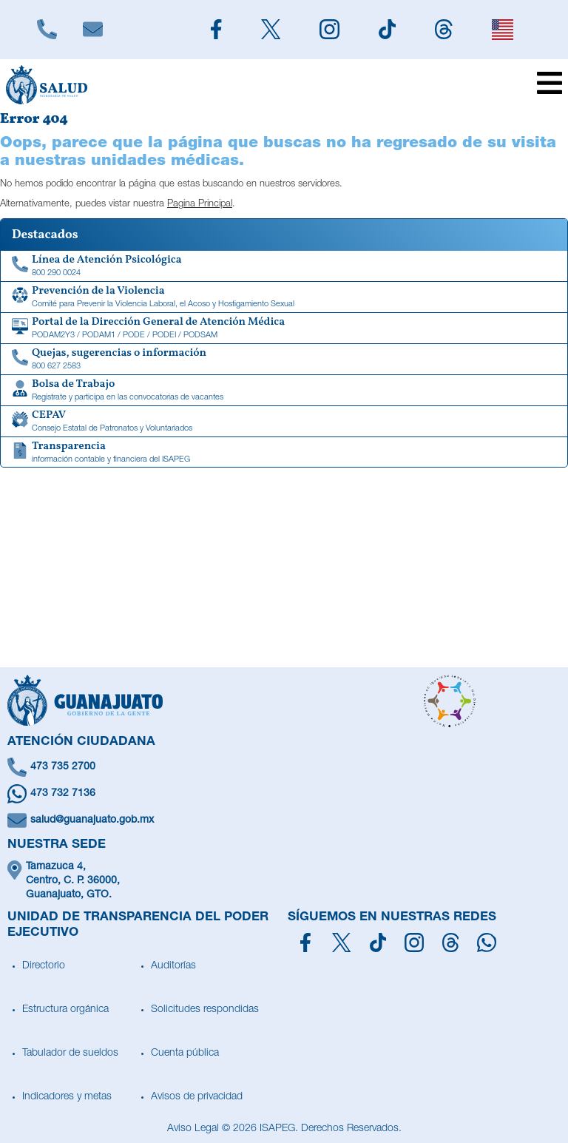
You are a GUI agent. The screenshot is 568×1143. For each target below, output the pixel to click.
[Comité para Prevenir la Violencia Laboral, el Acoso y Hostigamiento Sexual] (284, 297)
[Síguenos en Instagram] (414, 942)
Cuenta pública (185, 1053)
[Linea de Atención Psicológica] (284, 266)
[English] (502, 29)
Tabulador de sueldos (70, 1053)
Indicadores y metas (67, 1097)
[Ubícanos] (284, 881)
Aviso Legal (193, 1129)
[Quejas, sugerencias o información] (284, 359)
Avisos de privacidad (197, 1097)
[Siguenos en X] (270, 29)
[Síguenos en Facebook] (305, 942)
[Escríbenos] (92, 29)
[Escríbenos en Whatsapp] (284, 793)
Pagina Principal (199, 204)
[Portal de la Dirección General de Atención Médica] (284, 328)
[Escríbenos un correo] (284, 820)
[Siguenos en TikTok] (386, 29)
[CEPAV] (284, 421)
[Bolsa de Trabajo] (284, 390)
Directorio (43, 966)
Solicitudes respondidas (205, 1010)
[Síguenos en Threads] (450, 942)
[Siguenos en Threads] (444, 29)
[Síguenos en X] (341, 942)
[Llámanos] (46, 29)
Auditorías (173, 966)
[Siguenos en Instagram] (329, 29)
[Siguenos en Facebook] (216, 29)
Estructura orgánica (65, 1010)
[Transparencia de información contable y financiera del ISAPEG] (284, 452)
